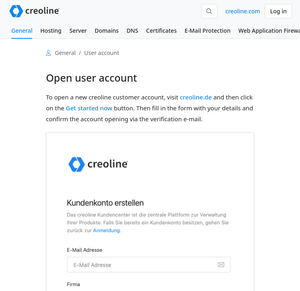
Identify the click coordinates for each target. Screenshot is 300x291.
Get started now (89, 108)
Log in (278, 11)
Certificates (161, 30)
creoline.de (196, 97)
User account (101, 53)
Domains (107, 30)
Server (78, 30)
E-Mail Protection (208, 30)
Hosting (50, 30)
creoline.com (242, 11)
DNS (132, 30)
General (21, 30)
